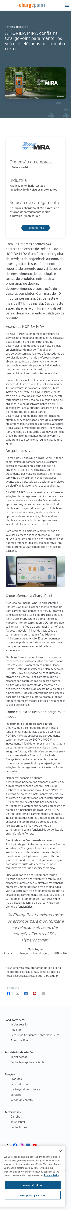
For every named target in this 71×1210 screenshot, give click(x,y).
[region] (32, 1176)
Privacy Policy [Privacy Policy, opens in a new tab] (51, 1175)
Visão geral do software (25, 1089)
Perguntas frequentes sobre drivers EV (35, 1035)
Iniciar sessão (19, 1024)
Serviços (16, 1094)
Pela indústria (19, 1084)
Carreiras (16, 1116)
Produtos (16, 1079)
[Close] (60, 1151)
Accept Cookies (32, 1185)
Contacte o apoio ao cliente (27, 1062)
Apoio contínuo (20, 1040)
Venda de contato (22, 1100)
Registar (16, 1029)
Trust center (18, 1122)
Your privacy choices (32, 1195)
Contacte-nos (35, 227)
